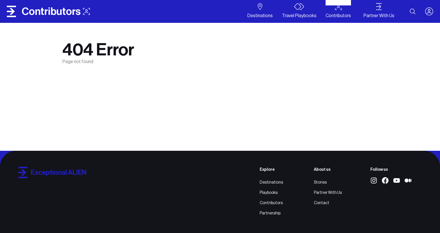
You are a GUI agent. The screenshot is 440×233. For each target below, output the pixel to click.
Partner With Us (328, 192)
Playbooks (269, 192)
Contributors (271, 202)
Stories (320, 182)
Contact (321, 202)
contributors (56, 11)
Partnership (270, 213)
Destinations (271, 182)
